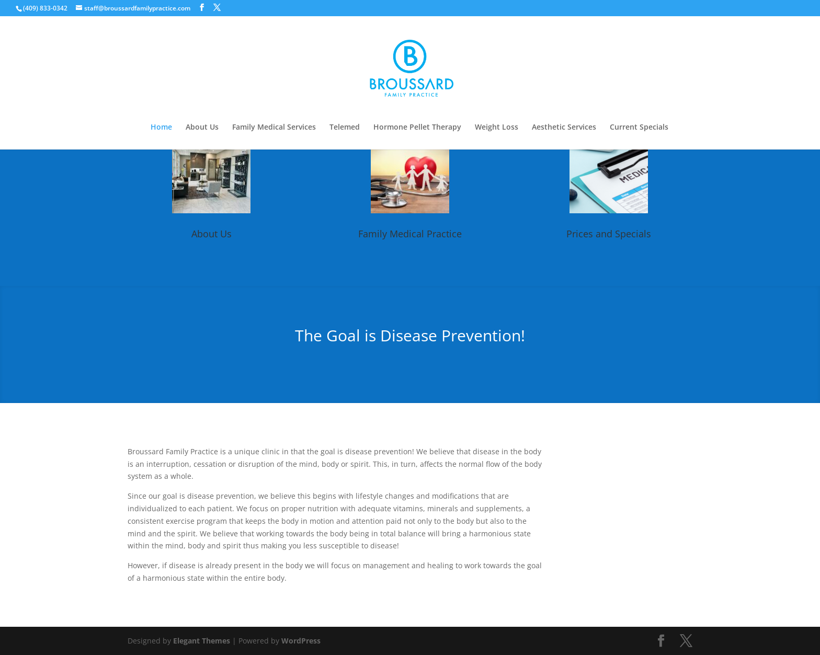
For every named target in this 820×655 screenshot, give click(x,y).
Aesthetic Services (564, 127)
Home (161, 127)
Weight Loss (496, 127)
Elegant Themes (201, 641)
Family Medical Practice (410, 233)
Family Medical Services (274, 127)
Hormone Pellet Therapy (417, 127)
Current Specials (639, 127)
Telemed (344, 127)
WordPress (301, 641)
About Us (202, 127)
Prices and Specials (608, 233)
